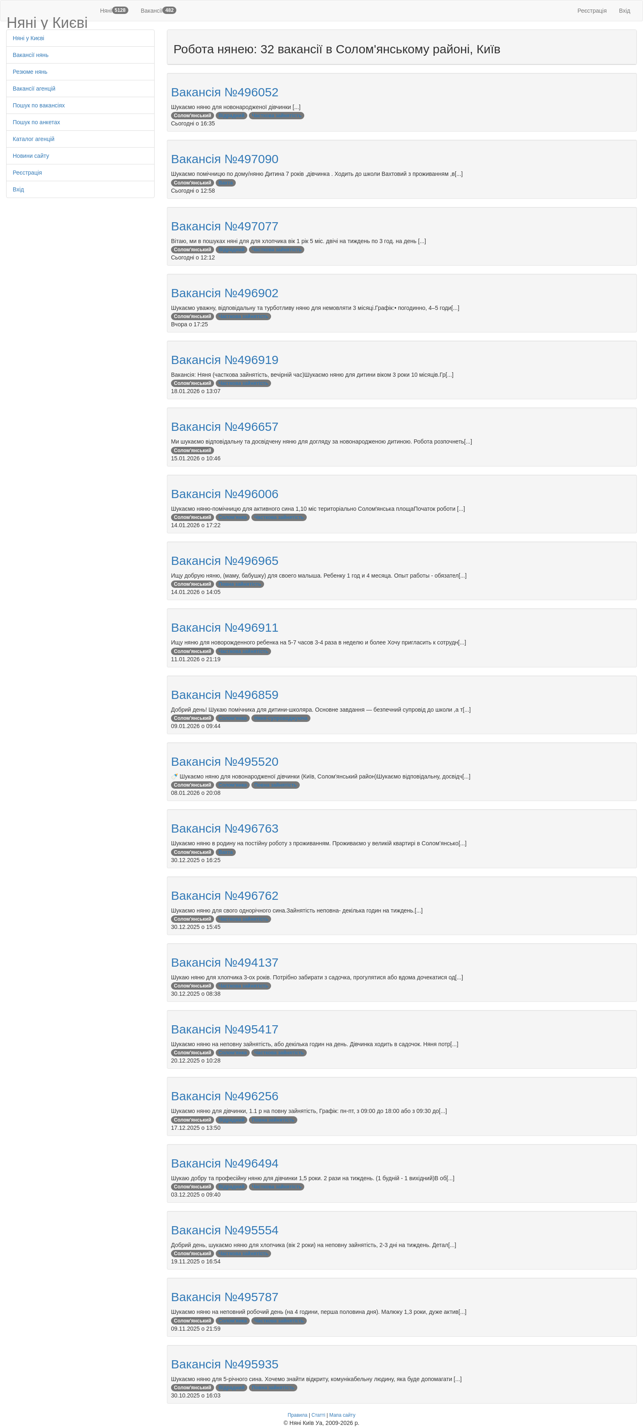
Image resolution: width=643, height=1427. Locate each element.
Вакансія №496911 (224, 627)
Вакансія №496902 (224, 293)
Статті (318, 1415)
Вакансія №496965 (224, 560)
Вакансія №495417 (224, 1029)
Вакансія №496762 (224, 895)
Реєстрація (592, 10)
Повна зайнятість (240, 584)
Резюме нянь (30, 71)
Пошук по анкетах (36, 122)
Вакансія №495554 (224, 1230)
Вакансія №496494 (224, 1163)
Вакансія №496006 (224, 494)
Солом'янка (233, 517)
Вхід (624, 10)
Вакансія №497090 (224, 159)
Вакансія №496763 (224, 828)
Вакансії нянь (30, 55)
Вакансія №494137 (224, 962)
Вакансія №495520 (224, 761)
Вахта (226, 183)
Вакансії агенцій (34, 88)
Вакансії (158, 10)
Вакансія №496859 (224, 694)
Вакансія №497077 (224, 226)
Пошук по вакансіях (39, 105)
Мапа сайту (342, 1415)
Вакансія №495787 (224, 1297)
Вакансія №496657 (224, 426)
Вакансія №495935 (224, 1364)
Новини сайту (31, 155)
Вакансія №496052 (224, 92)
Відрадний (231, 115)
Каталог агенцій (34, 139)
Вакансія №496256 (224, 1096)
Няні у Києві (28, 38)
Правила (297, 1415)
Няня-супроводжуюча (281, 718)
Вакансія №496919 (224, 359)
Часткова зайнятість (276, 115)
